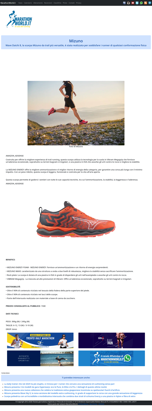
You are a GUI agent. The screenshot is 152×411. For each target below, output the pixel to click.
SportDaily (93, 404)
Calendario (28, 3)
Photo (65, 3)
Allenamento (38, 3)
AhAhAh (101, 404)
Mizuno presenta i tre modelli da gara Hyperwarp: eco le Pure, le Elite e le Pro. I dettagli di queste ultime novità (55, 387)
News (20, 3)
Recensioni (48, 3)
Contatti (72, 3)
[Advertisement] (95, 19)
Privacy (78, 3)
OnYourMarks (83, 404)
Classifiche (57, 3)
